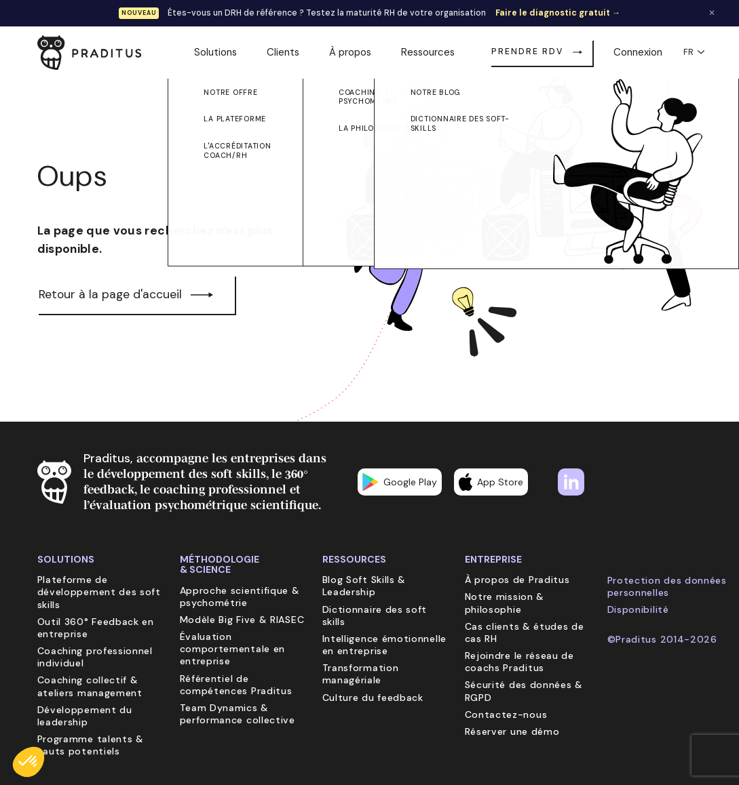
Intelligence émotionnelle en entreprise (384, 644)
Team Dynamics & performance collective (237, 714)
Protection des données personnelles (667, 586)
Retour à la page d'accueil (110, 294)
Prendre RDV (527, 51)
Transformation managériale (360, 674)
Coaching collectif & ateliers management (90, 686)
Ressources (428, 52)
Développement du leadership (84, 716)
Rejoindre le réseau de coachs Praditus (519, 661)
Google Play (399, 481)
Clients (283, 52)
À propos (350, 52)
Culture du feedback (372, 697)
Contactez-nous (506, 714)
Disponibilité (638, 609)
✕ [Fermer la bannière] (711, 12)
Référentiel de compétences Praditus (236, 684)
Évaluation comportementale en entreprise (233, 648)
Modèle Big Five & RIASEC (242, 619)
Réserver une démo (512, 731)
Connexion (637, 52)
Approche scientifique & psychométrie (240, 596)
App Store (491, 481)
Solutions (215, 52)
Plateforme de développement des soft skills (99, 591)
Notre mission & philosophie (505, 602)
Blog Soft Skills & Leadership (364, 585)
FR (692, 52)
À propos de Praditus (517, 579)
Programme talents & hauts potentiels (90, 745)
